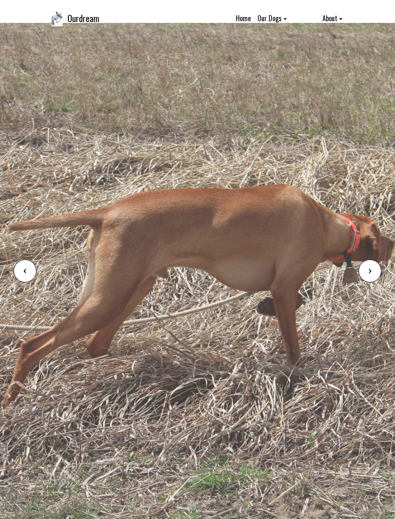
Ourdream (83, 18)
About (329, 18)
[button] (25, 271)
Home (243, 18)
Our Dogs (270, 18)
